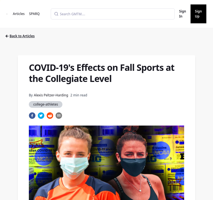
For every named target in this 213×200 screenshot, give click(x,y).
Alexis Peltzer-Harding (51, 95)
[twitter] (41, 115)
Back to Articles (20, 36)
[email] (58, 115)
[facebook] (32, 115)
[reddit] (50, 115)
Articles (19, 13)
